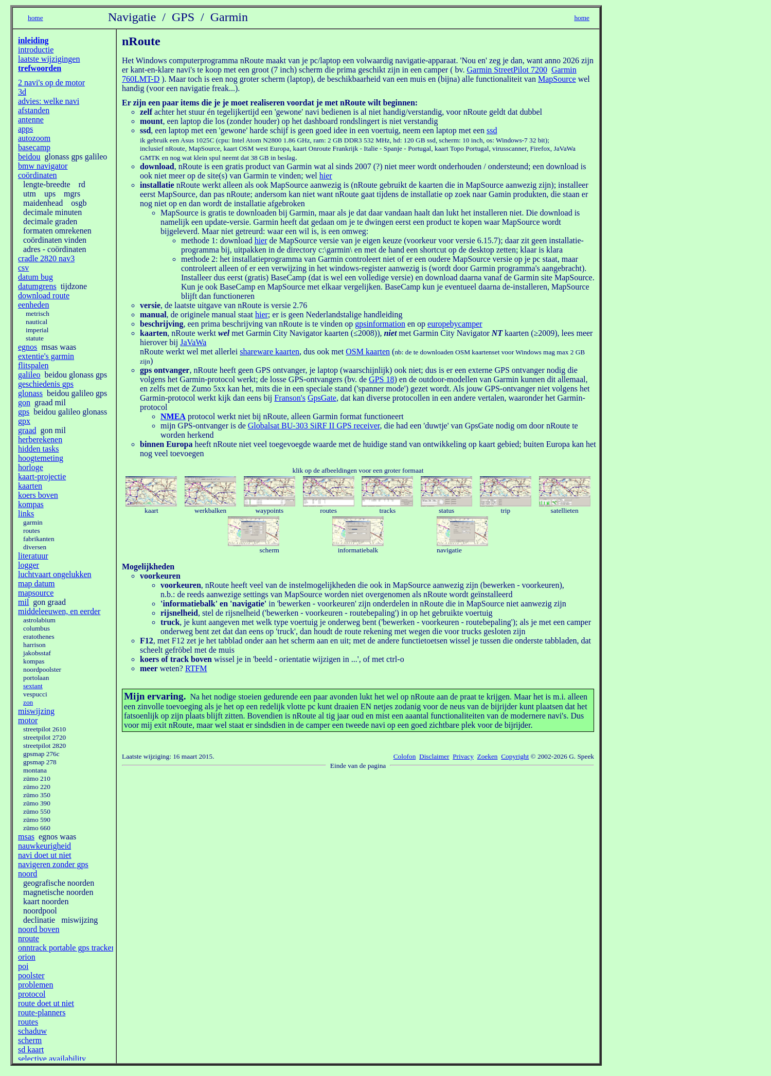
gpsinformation (380, 323)
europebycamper (454, 323)
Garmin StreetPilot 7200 (507, 69)
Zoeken (487, 756)
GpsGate (322, 397)
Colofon (404, 756)
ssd (492, 130)
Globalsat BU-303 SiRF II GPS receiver (314, 425)
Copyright (515, 756)
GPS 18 (381, 379)
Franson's (290, 397)
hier (325, 175)
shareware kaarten (269, 351)
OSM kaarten (368, 351)
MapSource (557, 79)
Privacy (463, 756)
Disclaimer (434, 756)
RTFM (196, 668)
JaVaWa (193, 342)
